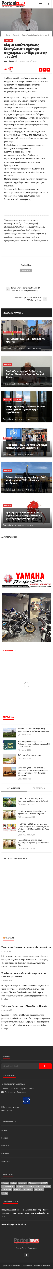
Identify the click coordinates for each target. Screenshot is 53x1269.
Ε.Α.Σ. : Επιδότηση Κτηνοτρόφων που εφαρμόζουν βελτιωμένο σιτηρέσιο (32, 812)
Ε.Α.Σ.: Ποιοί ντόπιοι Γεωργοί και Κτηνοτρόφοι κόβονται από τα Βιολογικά (33, 799)
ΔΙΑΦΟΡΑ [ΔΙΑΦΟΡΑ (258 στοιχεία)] (44, 1183)
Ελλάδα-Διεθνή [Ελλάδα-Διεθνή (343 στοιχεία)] (8, 1186)
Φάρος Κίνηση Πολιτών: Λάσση (13, 1224)
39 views (30, 455)
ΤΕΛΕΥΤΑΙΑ (39, 788)
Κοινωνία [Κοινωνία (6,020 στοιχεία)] (20, 1186)
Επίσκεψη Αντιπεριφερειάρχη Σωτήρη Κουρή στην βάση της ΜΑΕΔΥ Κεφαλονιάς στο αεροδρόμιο (26, 480)
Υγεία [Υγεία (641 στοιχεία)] (5, 1193)
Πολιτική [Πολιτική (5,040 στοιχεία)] (17, 1190)
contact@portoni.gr (18, 1092)
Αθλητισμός (5, 1161)
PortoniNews (9, 61)
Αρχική (4, 1130)
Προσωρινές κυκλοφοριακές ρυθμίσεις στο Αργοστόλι (25, 340)
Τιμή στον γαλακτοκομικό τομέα (29, 755)
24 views (38, 349)
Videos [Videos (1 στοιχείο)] (5, 1183)
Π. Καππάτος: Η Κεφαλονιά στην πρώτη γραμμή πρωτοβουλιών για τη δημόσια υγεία (26, 446)
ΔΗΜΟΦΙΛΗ (13, 788)
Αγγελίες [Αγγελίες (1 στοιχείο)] (23, 1183)
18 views (38, 419)
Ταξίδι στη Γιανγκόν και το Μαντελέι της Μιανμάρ (24, 1006)
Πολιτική (9, 40)
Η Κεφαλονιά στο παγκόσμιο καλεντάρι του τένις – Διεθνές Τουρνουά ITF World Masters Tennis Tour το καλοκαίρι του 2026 (25, 1213)
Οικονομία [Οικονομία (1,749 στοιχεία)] (46, 1186)
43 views (30, 525)
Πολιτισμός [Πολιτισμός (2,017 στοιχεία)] (28, 1190)
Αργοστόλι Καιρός (9, 537)
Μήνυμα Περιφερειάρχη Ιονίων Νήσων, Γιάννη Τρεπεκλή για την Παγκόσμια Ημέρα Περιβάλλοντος (25, 409)
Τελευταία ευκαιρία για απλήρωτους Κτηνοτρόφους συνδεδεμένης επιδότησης (34, 730)
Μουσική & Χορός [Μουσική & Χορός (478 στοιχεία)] (33, 1186)
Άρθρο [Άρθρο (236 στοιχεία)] (13, 1183)
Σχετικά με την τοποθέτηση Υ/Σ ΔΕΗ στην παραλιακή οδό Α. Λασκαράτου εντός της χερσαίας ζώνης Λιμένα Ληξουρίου (24, 515)
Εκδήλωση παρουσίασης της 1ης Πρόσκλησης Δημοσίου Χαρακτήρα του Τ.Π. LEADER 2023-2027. (34, 744)
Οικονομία (5, 1153)
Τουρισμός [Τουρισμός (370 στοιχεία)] (39, 1190)
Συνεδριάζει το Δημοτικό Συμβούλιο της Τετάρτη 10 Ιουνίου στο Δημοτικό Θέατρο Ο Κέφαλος (25, 374)
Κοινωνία (7, 332)
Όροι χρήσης (21, 1248)
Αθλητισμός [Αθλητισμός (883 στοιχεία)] (33, 1183)
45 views (30, 490)
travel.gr (9, 938)
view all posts (26, 270)
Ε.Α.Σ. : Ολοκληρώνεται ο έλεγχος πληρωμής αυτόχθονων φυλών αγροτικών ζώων (33, 842)
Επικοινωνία (32, 1248)
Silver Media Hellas (45, 1265)
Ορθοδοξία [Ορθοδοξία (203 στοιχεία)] (7, 1190)
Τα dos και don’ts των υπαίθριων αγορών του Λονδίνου (26, 947)
